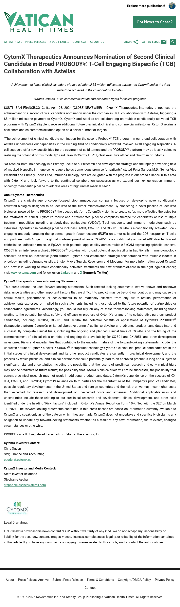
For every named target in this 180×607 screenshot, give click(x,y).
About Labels (59, 42)
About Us (97, 42)
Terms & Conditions (100, 580)
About (10, 580)
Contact (79, 42)
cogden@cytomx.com (19, 460)
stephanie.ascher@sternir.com (25, 485)
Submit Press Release (67, 580)
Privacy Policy (164, 580)
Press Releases (35, 42)
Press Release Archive (33, 580)
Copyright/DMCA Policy (134, 580)
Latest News (13, 42)
